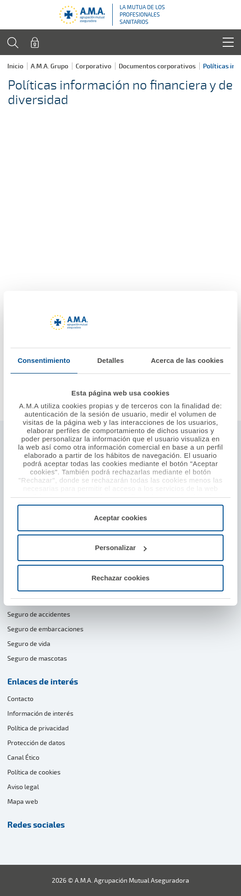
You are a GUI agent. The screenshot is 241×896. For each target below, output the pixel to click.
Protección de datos (36, 742)
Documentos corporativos (157, 65)
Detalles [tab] (110, 360)
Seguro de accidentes (38, 614)
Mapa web (22, 801)
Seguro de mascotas (37, 658)
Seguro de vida (28, 643)
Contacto (20, 698)
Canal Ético (23, 757)
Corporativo (93, 65)
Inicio (15, 65)
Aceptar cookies (120, 518)
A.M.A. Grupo (49, 65)
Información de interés (40, 713)
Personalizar (121, 547)
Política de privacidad (38, 727)
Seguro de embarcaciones (45, 628)
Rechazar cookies (121, 578)
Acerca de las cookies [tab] (187, 360)
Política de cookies (33, 772)
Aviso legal (23, 786)
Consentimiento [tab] (43, 360)
